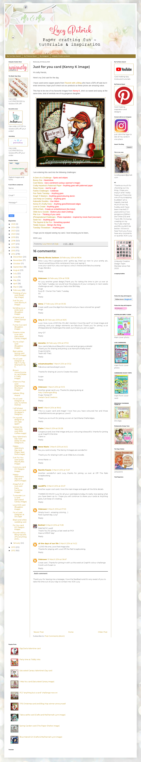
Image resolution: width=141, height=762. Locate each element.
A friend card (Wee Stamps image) (19, 319)
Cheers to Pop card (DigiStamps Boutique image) (19, 386)
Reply (40, 271)
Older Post (102, 632)
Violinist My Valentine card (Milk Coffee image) (19, 430)
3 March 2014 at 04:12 (59, 447)
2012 (13, 551)
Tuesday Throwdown (41, 228)
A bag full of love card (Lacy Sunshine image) (18, 488)
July (15, 274)
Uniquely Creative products (61, 56)
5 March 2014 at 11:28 (55, 525)
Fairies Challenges (41, 191)
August (16, 270)
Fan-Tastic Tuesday (41, 193)
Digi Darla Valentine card (30, 648)
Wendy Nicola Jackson (48, 258)
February (17, 290)
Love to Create (39, 207)
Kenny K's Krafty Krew (42, 204)
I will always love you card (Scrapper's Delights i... (19, 411)
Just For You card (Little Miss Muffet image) (18, 461)
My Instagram (44, 56)
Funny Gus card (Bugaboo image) (20, 327)
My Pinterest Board (30, 56)
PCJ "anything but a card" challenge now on (38, 693)
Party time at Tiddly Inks (30, 659)
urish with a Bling (74, 83)
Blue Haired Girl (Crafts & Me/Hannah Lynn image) (41, 737)
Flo (66, 83)
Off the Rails (38, 209)
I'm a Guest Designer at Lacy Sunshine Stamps (20, 402)
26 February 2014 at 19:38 (58, 278)
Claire (41, 428)
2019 (13, 237)
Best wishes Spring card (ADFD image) (19, 353)
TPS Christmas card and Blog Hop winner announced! (43, 704)
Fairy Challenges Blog (47, 393)
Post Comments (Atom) (55, 636)
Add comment (40, 573)
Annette (42, 343)
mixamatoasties (45, 364)
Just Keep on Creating (42, 199)
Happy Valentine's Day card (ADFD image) (19, 478)
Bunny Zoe (37, 180)
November (18, 260)
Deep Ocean (38, 188)
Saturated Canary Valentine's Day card (36, 671)
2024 (13, 227)
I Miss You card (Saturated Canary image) (37, 682)
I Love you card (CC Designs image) (19, 469)
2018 (13, 241)
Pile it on (36, 214)
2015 (13, 251)
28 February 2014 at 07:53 (57, 343)
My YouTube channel (14, 56)
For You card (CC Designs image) (18, 527)
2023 (13, 231)
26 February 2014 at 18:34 (70, 258)
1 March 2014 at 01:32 (62, 364)
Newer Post (39, 632)
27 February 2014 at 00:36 (55, 304)
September (18, 267)
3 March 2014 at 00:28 (53, 428)
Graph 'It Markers (40, 196)
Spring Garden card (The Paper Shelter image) (40, 726)
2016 (13, 247)
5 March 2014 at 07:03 (57, 509)
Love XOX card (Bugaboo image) (19, 507)
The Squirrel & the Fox (42, 222)
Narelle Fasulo (44, 470)
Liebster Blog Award (18, 394)
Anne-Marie (43, 447)
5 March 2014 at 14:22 (68, 543)
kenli (40, 408)
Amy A (41, 320)
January (17, 543)
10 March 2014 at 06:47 (57, 559)
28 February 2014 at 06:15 (56, 320)
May (15, 280)
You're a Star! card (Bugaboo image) (18, 345)
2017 (13, 244)
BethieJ (41, 525)
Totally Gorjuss (39, 225)
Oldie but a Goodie (41, 212)
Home (70, 632)
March (16, 287)
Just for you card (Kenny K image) (19, 303)
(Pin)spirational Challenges (44, 217)
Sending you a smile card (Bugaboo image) (19, 311)
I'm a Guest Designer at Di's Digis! (18, 514)
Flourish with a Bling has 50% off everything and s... (20, 536)
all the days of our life (48, 543)
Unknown (42, 278)
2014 (13, 254)
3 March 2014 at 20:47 (56, 486)
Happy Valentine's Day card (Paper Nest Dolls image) (19, 450)
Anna (40, 304)
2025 (13, 224)
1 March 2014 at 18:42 (52, 408)
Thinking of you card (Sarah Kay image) (19, 295)
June (15, 277)
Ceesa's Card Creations (47, 397)
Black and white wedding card (20, 521)
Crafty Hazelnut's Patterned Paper (47, 185)
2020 (13, 234)
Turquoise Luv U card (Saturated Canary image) (20, 499)
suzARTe (42, 486)
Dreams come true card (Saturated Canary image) (20, 335)
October (17, 264)
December (18, 257)
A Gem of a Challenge (42, 178)
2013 (13, 547)
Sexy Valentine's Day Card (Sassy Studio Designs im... (19, 440)
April (15, 284)
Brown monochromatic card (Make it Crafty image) (19, 374)
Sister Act (37, 220)
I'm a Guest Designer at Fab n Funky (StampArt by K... (19, 363)
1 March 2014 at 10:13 (56, 387)
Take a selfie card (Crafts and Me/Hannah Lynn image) (42, 715)
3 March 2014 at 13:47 (61, 470)
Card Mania (38, 183)
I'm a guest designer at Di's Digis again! (18, 421)
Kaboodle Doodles (40, 201)
